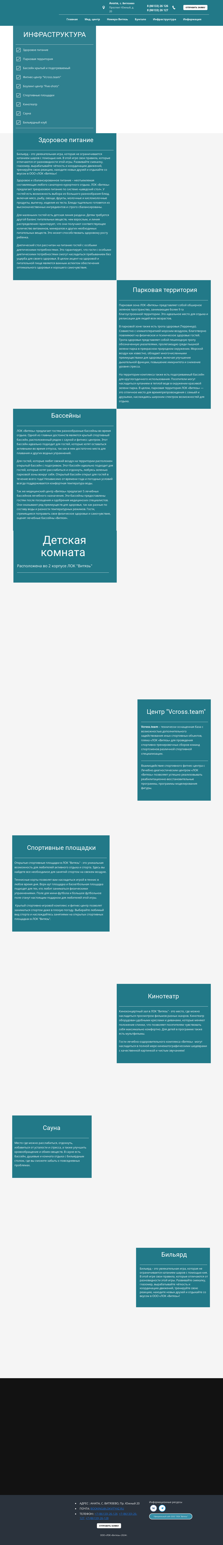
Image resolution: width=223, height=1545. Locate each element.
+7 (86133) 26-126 (106, 1514)
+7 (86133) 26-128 (97, 1518)
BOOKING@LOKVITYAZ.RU (107, 1508)
